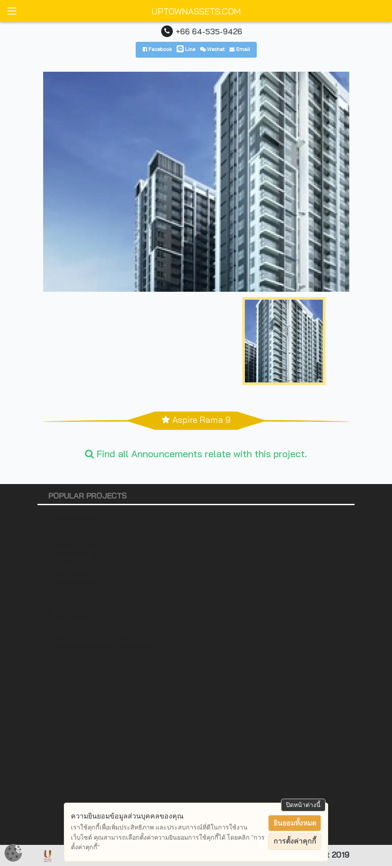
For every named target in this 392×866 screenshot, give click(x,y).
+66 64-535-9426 (209, 31)
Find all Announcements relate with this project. (196, 453)
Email (239, 49)
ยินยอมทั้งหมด (295, 823)
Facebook (157, 49)
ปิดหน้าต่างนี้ (303, 804)
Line (186, 49)
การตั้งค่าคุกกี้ (295, 841)
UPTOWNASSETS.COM (196, 11)
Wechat (212, 49)
